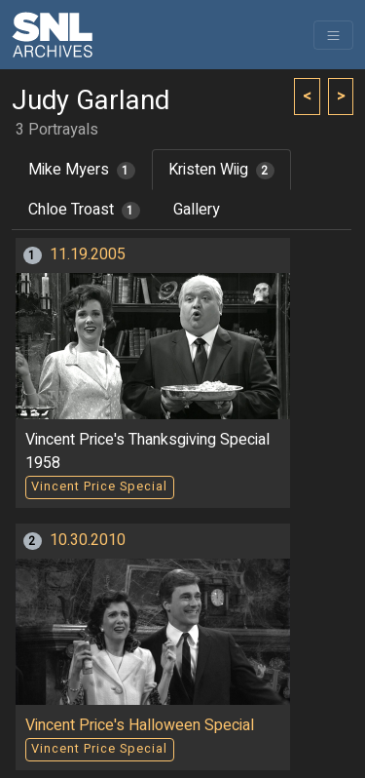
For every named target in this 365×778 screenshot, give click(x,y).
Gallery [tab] (196, 209)
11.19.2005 (88, 254)
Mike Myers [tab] (81, 169)
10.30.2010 (88, 540)
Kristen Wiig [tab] (221, 169)
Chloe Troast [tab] (84, 209)
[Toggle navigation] (333, 35)
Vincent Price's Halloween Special (139, 725)
